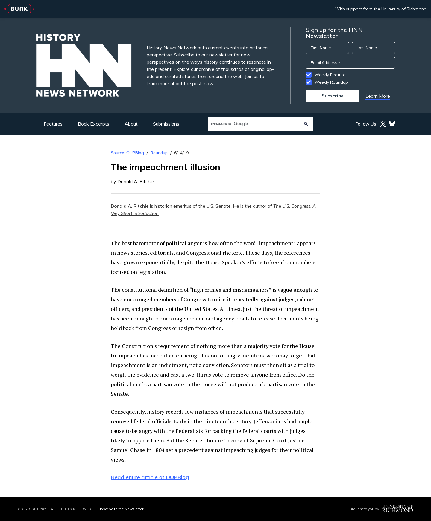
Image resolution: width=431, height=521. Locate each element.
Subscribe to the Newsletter (119, 509)
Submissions (166, 124)
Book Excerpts (93, 124)
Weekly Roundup (331, 82)
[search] (254, 124)
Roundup (159, 152)
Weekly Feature (330, 74)
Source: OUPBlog (127, 152)
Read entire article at (150, 477)
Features (53, 124)
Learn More (377, 96)
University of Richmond (404, 9)
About (131, 124)
